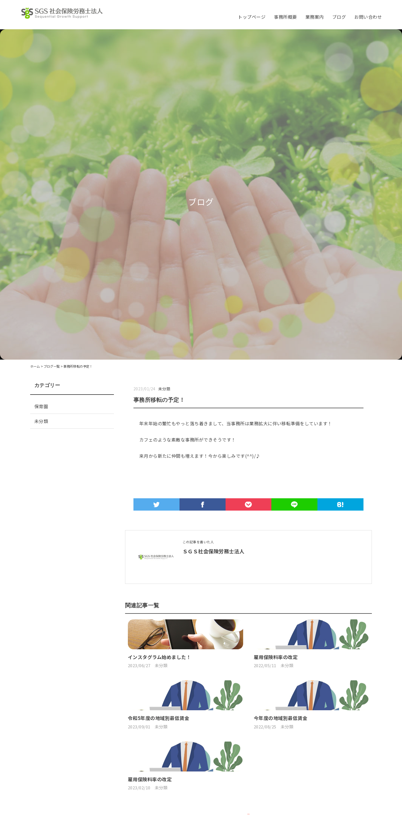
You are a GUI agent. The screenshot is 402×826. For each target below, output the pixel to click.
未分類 (164, 388)
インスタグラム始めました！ (159, 705)
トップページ (251, 16)
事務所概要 (285, 16)
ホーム (35, 366)
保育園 (41, 406)
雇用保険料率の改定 (276, 705)
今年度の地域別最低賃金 (280, 814)
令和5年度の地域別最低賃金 (158, 814)
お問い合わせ (368, 16)
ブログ (339, 16)
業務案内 (314, 16)
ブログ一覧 (52, 366)
